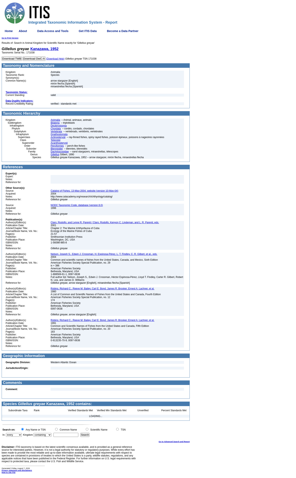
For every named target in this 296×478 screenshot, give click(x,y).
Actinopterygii (58, 137)
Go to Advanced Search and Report (174, 442)
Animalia (55, 120)
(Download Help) (55, 58)
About (23, 31)
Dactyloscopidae (60, 151)
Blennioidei (57, 148)
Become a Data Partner (122, 31)
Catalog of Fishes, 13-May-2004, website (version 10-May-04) (84, 190)
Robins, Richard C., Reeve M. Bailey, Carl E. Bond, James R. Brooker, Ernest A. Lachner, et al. (102, 288)
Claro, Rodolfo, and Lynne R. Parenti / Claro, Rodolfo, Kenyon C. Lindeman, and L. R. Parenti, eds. (105, 222)
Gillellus (55, 154)
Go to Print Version (10, 38)
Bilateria (55, 122)
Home (9, 31)
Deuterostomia (59, 125)
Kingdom (28, 434)
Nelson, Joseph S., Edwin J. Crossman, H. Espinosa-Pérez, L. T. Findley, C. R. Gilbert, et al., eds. (104, 254)
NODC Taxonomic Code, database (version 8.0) (77, 205)
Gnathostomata (59, 134)
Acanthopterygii (59, 143)
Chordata (56, 128)
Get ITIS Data (88, 31)
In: (3, 434)
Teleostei (55, 140)
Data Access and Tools (52, 31)
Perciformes (57, 145)
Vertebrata (56, 131)
